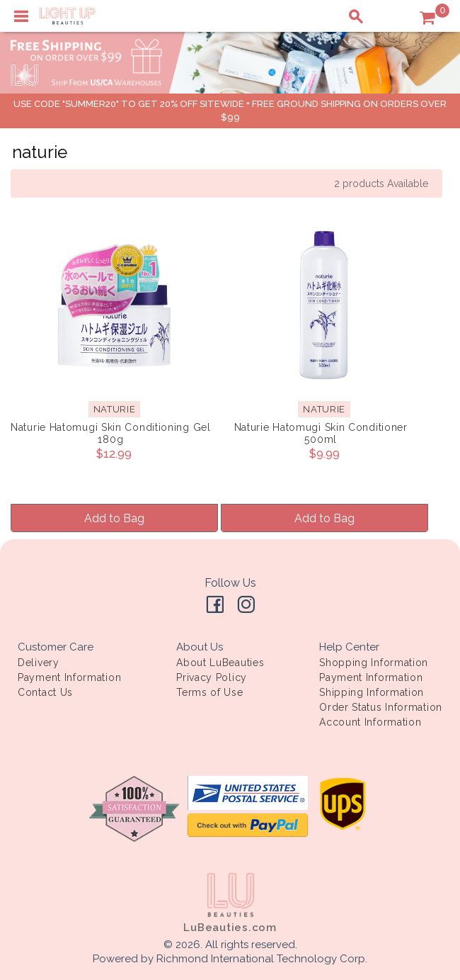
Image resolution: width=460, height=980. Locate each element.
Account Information (370, 722)
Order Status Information (380, 707)
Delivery (38, 662)
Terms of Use (209, 692)
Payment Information (69, 677)
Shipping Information (371, 692)
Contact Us (45, 692)
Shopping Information (373, 662)
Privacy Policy (211, 677)
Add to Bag (114, 518)
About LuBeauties (220, 662)
